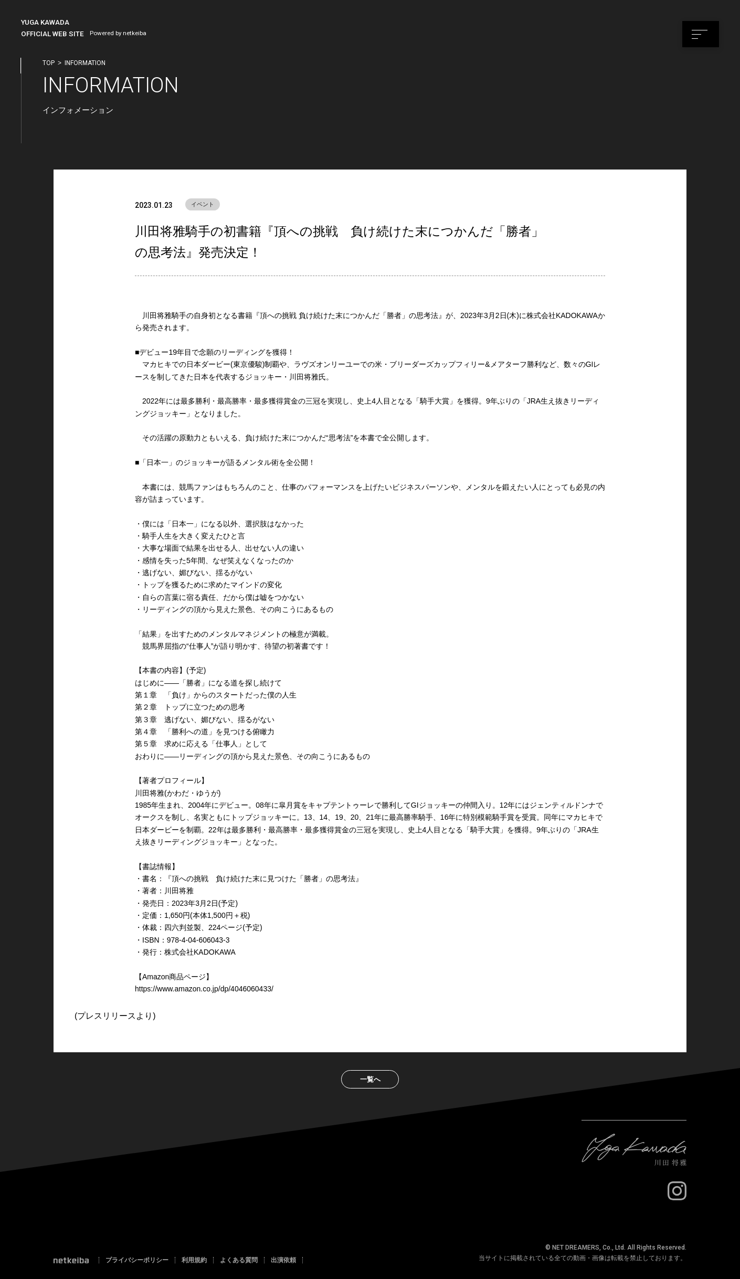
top (49, 63)
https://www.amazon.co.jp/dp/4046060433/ (204, 989)
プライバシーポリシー (136, 1260)
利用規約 (194, 1260)
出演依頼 (283, 1260)
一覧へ (370, 1079)
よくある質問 (239, 1260)
